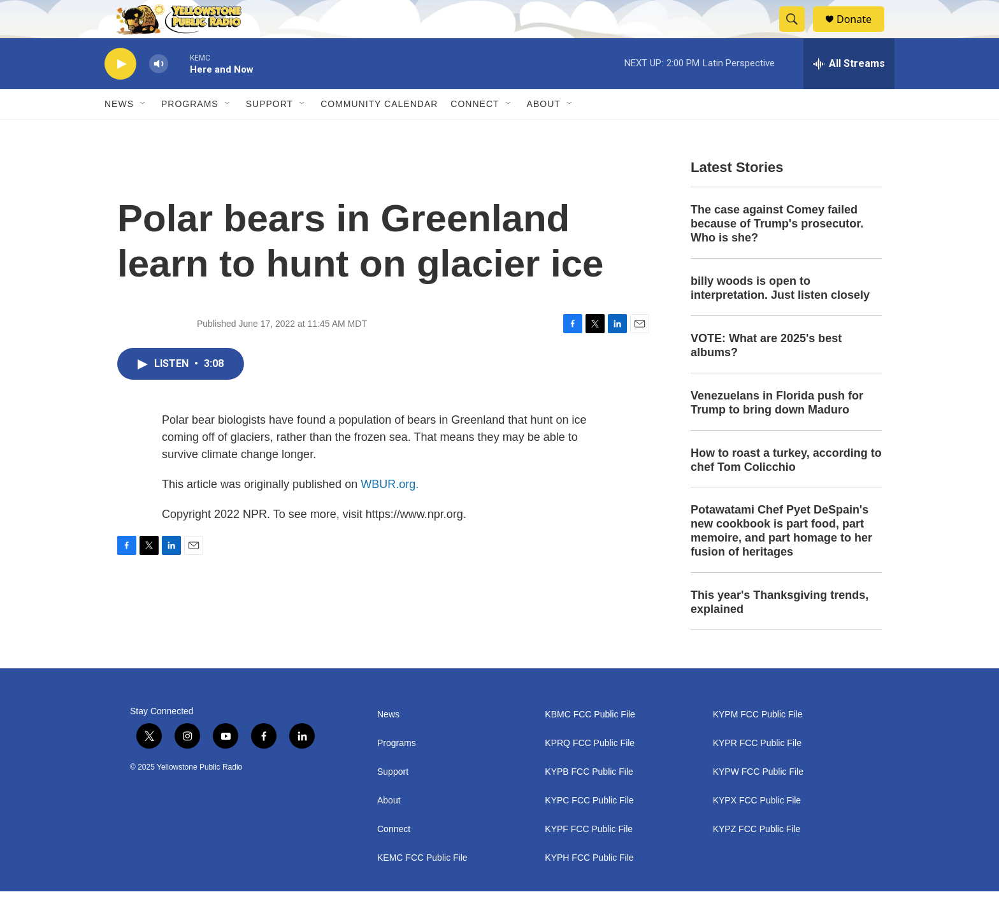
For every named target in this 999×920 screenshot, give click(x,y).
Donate (862, 33)
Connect (474, 132)
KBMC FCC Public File (590, 743)
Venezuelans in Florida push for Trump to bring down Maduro (777, 431)
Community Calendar (379, 132)
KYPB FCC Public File (589, 800)
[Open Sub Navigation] (143, 132)
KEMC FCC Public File (422, 886)
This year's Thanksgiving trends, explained (779, 630)
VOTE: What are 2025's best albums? (766, 374)
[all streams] (849, 92)
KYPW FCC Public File (758, 800)
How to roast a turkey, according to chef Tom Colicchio (786, 488)
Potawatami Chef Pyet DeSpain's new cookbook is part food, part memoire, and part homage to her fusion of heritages (781, 559)
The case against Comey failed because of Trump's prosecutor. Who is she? (777, 252)
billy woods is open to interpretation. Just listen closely (780, 316)
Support (269, 132)
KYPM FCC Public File (758, 743)
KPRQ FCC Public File (590, 772)
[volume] (158, 92)
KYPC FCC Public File (589, 829)
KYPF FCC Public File (589, 858)
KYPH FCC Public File (589, 886)
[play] (120, 92)
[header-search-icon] (797, 34)
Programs (190, 132)
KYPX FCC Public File (757, 829)
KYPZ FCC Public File (757, 858)
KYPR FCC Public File (757, 772)
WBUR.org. (390, 513)
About (389, 829)
